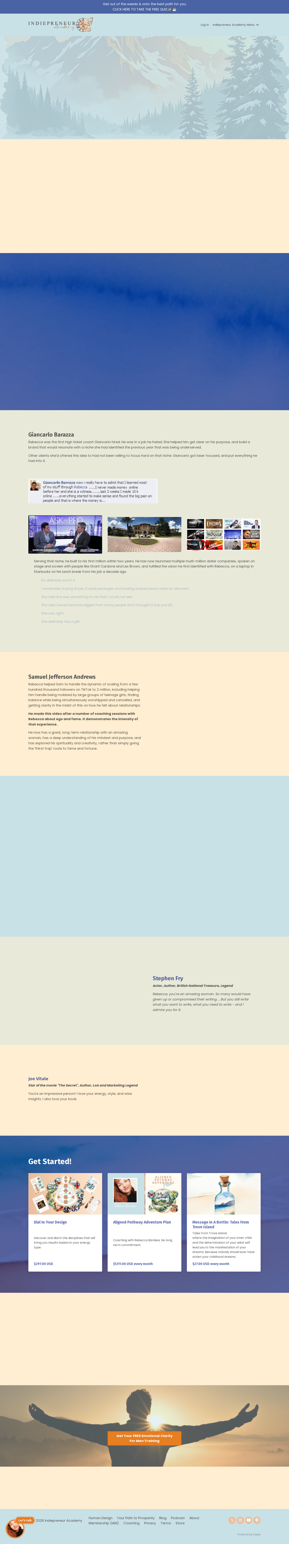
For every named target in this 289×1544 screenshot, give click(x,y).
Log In (205, 25)
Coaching (131, 1523)
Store (180, 1523)
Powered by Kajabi (249, 1534)
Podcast (178, 1518)
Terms (166, 1523)
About (194, 1518)
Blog (162, 1518)
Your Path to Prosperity (136, 1518)
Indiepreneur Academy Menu (236, 25)
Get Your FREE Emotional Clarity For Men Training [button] (144, 1438)
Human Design (100, 1518)
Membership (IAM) (104, 1523)
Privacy (150, 1523)
